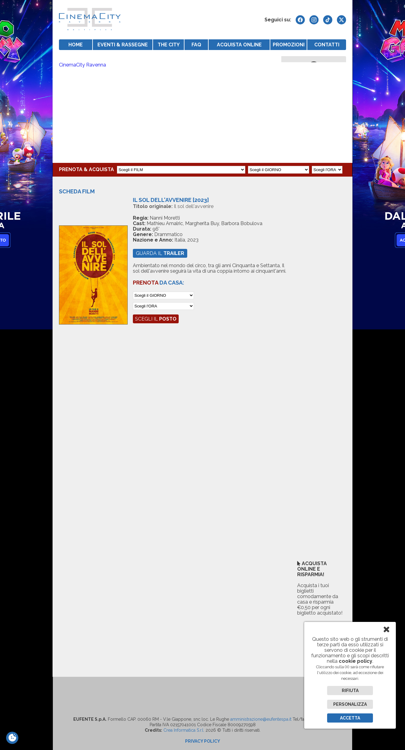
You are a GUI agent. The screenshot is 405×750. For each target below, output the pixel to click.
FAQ (196, 45)
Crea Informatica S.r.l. (183, 730)
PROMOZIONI (289, 45)
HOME (75, 45)
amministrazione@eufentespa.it (260, 719)
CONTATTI (326, 45)
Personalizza (350, 704)
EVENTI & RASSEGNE (122, 45)
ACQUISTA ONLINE (239, 45)
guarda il (160, 253)
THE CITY (169, 45)
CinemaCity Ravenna (82, 65)
